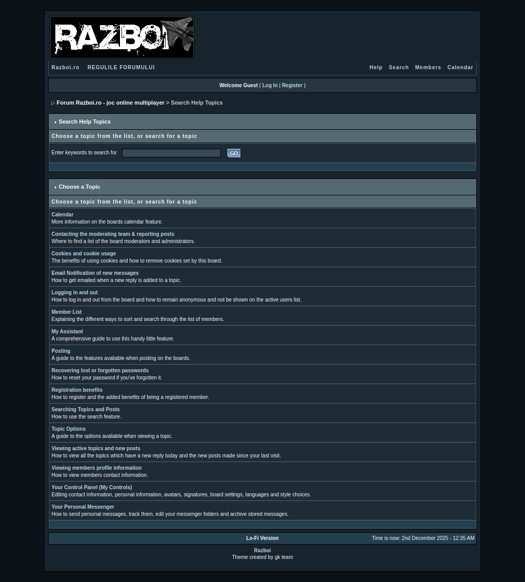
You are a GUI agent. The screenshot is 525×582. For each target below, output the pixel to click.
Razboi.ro (66, 67)
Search (399, 67)
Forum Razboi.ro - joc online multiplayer (111, 102)
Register (292, 85)
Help (376, 67)
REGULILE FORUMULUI (121, 67)
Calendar (461, 67)
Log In (270, 85)
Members (428, 67)
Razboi (262, 550)
